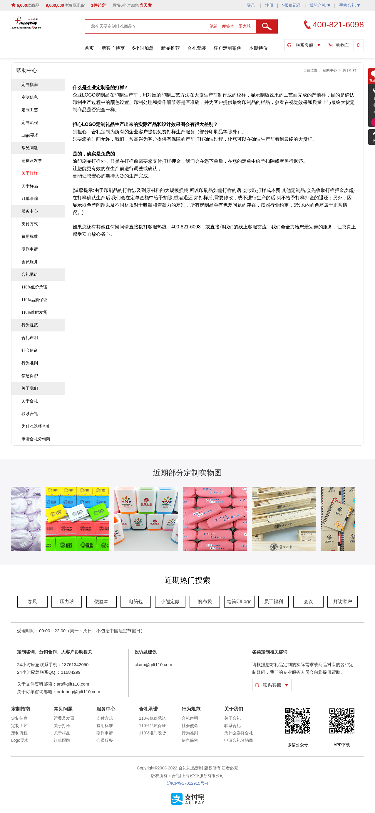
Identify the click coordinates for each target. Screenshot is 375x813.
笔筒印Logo (239, 601)
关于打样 (349, 70)
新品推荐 (170, 48)
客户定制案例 (227, 48)
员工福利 (273, 601)
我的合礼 (319, 5)
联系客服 (304, 45)
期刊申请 (29, 249)
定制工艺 (29, 110)
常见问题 (29, 148)
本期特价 (258, 48)
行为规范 (29, 325)
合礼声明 (29, 338)
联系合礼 (29, 414)
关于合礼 (29, 401)
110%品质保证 (34, 300)
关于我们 (29, 388)
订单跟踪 (29, 198)
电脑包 (136, 601)
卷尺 (32, 601)
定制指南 (29, 84)
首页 (89, 48)
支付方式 (29, 224)
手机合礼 (349, 5)
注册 (269, 5)
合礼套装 (196, 48)
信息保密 (29, 376)
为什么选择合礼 (35, 426)
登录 (251, 5)
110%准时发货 (34, 312)
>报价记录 (291, 5)
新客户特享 (113, 48)
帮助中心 (330, 70)
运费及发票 (31, 160)
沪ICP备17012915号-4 (187, 783)
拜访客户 (342, 601)
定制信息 (29, 97)
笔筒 (214, 26)
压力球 (244, 26)
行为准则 (29, 363)
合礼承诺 (29, 274)
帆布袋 (205, 601)
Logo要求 (29, 135)
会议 (308, 601)
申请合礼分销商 (35, 439)
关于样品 (29, 186)
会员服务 (29, 262)
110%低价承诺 (34, 287)
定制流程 (29, 122)
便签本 (228, 26)
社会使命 (29, 350)
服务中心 (29, 211)
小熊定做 (170, 601)
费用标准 (29, 236)
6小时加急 (143, 48)
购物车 (342, 45)
